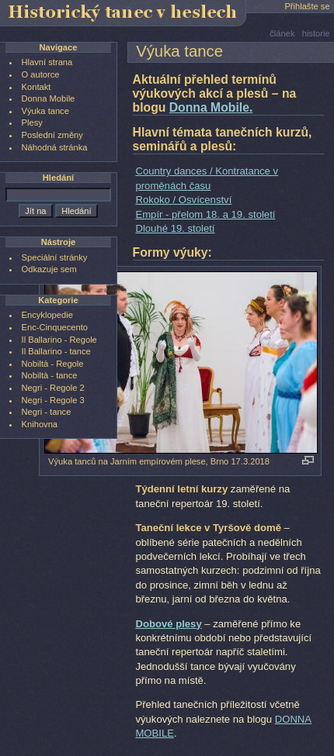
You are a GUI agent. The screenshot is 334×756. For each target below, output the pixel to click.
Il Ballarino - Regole (59, 339)
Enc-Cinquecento (55, 327)
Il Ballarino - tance (56, 351)
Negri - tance (46, 411)
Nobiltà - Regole (53, 363)
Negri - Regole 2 (53, 387)
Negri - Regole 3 (53, 400)
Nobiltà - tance (50, 375)
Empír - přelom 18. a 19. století (205, 214)
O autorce (41, 74)
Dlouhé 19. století (174, 228)
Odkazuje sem (49, 269)
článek (282, 33)
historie (316, 33)
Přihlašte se (306, 6)
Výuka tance (45, 111)
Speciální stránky (55, 257)
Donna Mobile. (211, 107)
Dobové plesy (168, 624)
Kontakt (36, 86)
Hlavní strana (47, 62)
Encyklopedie (47, 314)
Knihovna (39, 424)
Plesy (32, 122)
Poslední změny (52, 135)
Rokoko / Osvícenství (183, 199)
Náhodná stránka (55, 147)
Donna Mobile (48, 98)
